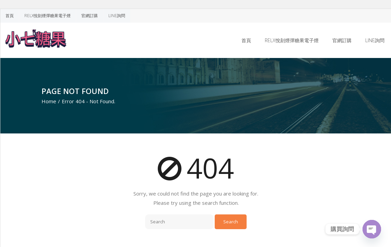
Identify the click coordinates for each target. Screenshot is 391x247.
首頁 (9, 16)
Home (49, 101)
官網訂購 (89, 16)
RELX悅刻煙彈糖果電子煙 (47, 16)
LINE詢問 (116, 16)
